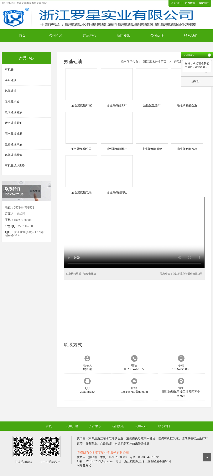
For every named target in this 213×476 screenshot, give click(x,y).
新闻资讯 (123, 35)
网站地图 (204, 3)
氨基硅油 (10, 90)
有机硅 (9, 69)
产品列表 (180, 61)
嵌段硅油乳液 (13, 112)
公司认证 (157, 35)
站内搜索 (190, 3)
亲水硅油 (10, 80)
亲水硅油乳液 (13, 133)
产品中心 (89, 35)
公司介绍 (56, 35)
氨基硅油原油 (13, 144)
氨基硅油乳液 (13, 155)
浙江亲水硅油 (106, 438)
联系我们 (176, 3)
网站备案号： (85, 465)
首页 (22, 35)
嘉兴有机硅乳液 (168, 438)
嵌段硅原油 (12, 101)
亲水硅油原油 (13, 122)
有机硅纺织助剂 (15, 165)
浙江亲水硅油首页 (154, 61)
